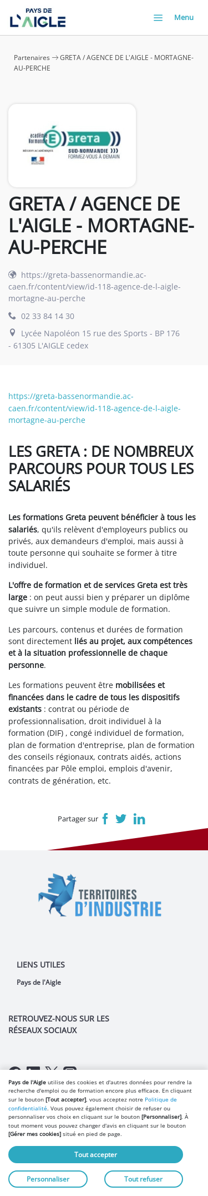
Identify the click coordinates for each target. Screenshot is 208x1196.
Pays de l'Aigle (39, 982)
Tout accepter (95, 1154)
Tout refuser (143, 1179)
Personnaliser (48, 1179)
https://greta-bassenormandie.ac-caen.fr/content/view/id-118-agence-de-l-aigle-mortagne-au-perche (94, 287)
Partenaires (32, 57)
